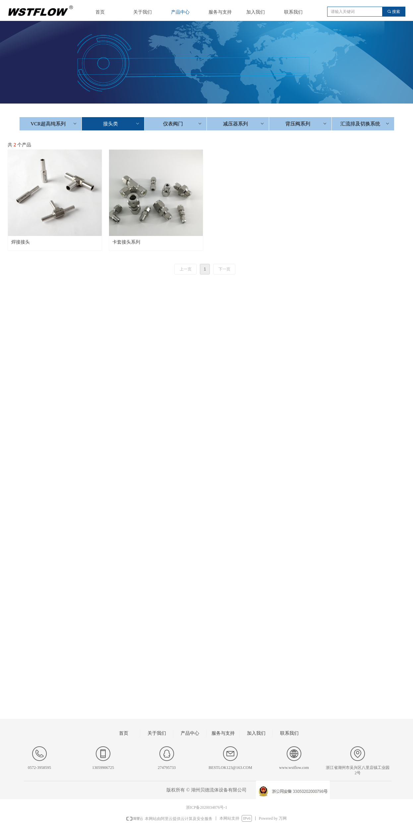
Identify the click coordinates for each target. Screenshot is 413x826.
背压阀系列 (306, 123)
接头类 (121, 123)
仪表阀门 (183, 123)
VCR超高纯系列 (54, 123)
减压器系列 (244, 123)
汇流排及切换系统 (365, 123)
